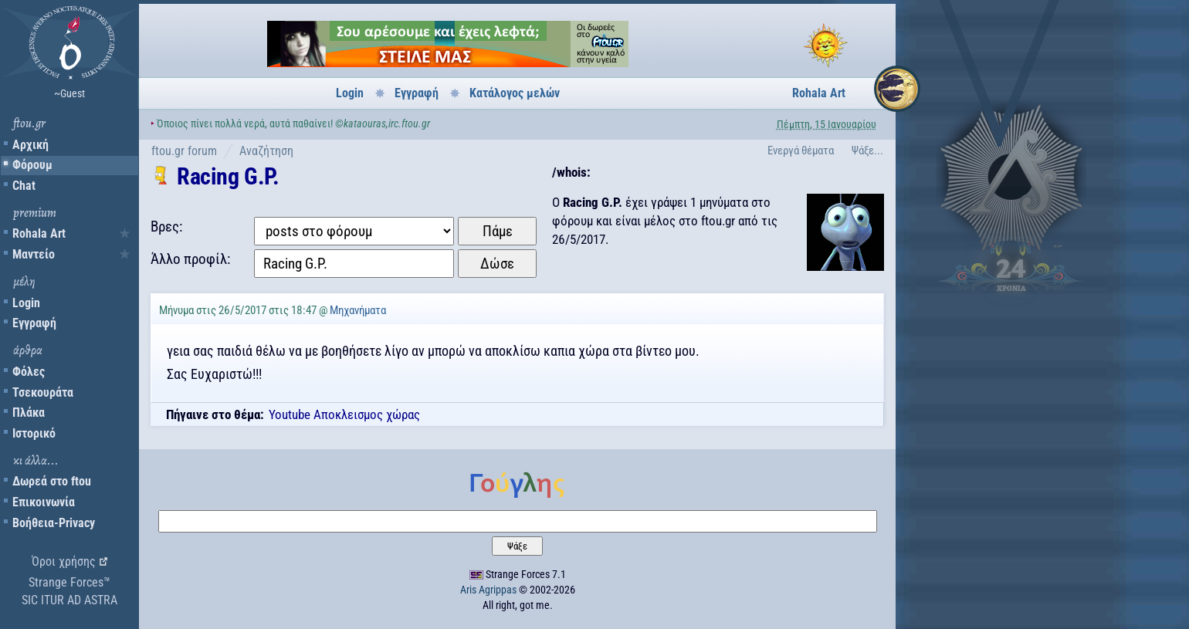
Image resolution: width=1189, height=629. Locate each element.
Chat (24, 185)
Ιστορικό (34, 433)
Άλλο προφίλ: (190, 259)
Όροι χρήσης (64, 561)
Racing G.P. (228, 176)
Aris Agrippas (488, 589)
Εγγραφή (34, 323)
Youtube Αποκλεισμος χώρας (344, 414)
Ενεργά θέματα (800, 150)
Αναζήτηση (266, 151)
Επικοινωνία (43, 502)
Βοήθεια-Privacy (53, 523)
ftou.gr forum (184, 151)
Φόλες (28, 371)
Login (26, 303)
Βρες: (166, 226)
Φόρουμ (32, 164)
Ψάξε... (867, 150)
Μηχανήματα (358, 310)
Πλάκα (28, 412)
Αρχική (30, 144)
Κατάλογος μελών (514, 93)
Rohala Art (39, 233)
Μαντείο (33, 254)
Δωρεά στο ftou (51, 481)
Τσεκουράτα (42, 392)
